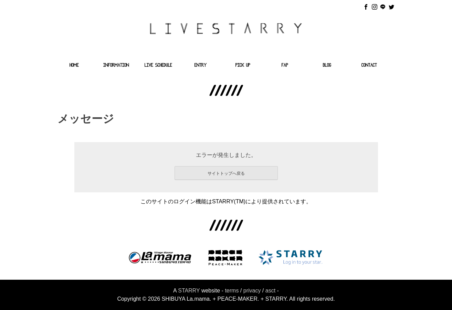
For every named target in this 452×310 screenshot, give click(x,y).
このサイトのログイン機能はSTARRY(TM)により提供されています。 (226, 201)
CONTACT (369, 65)
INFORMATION (116, 65)
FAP (285, 65)
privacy (252, 290)
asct (270, 290)
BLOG (327, 65)
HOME (74, 65)
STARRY (189, 290)
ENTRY (201, 65)
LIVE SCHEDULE (158, 65)
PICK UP (242, 65)
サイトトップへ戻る (226, 173)
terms (232, 290)
